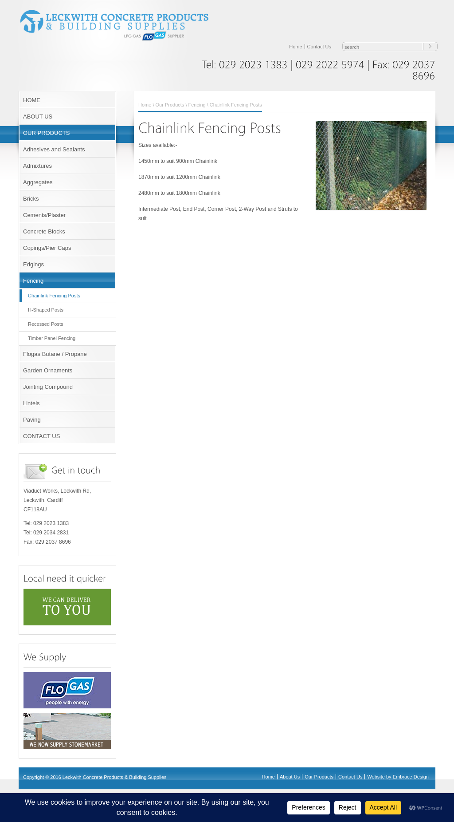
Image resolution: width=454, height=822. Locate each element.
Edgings (33, 264)
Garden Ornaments (47, 370)
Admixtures (37, 165)
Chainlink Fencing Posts (54, 295)
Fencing (33, 280)
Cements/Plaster (44, 215)
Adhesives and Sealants (54, 149)
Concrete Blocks (44, 231)
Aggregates (38, 182)
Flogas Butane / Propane (55, 354)
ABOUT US (37, 116)
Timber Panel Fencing (51, 338)
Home (295, 46)
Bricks (31, 198)
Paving (32, 419)
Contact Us (319, 46)
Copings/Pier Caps (47, 248)
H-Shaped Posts (45, 309)
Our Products (170, 104)
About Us (290, 776)
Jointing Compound (48, 386)
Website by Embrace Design (398, 776)
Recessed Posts (45, 324)
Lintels (31, 403)
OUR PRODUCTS (46, 133)
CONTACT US (41, 436)
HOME (31, 100)
